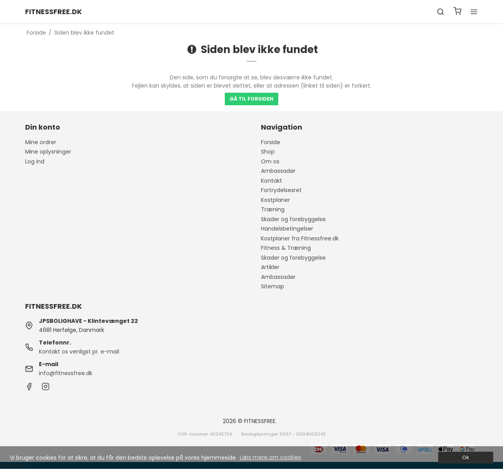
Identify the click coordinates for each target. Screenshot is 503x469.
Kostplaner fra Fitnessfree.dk (300, 238)
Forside (270, 142)
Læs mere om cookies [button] (270, 457)
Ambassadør (278, 171)
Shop (268, 152)
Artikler (270, 267)
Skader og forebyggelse (293, 219)
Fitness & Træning (286, 248)
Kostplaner (275, 200)
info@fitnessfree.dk (65, 373)
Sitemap (272, 286)
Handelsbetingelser (287, 229)
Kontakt (271, 181)
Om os (270, 161)
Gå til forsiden (251, 98)
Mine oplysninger (48, 152)
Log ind (34, 161)
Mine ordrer (40, 142)
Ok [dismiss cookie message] (465, 457)
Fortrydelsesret (281, 190)
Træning (273, 209)
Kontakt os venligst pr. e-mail (79, 351)
